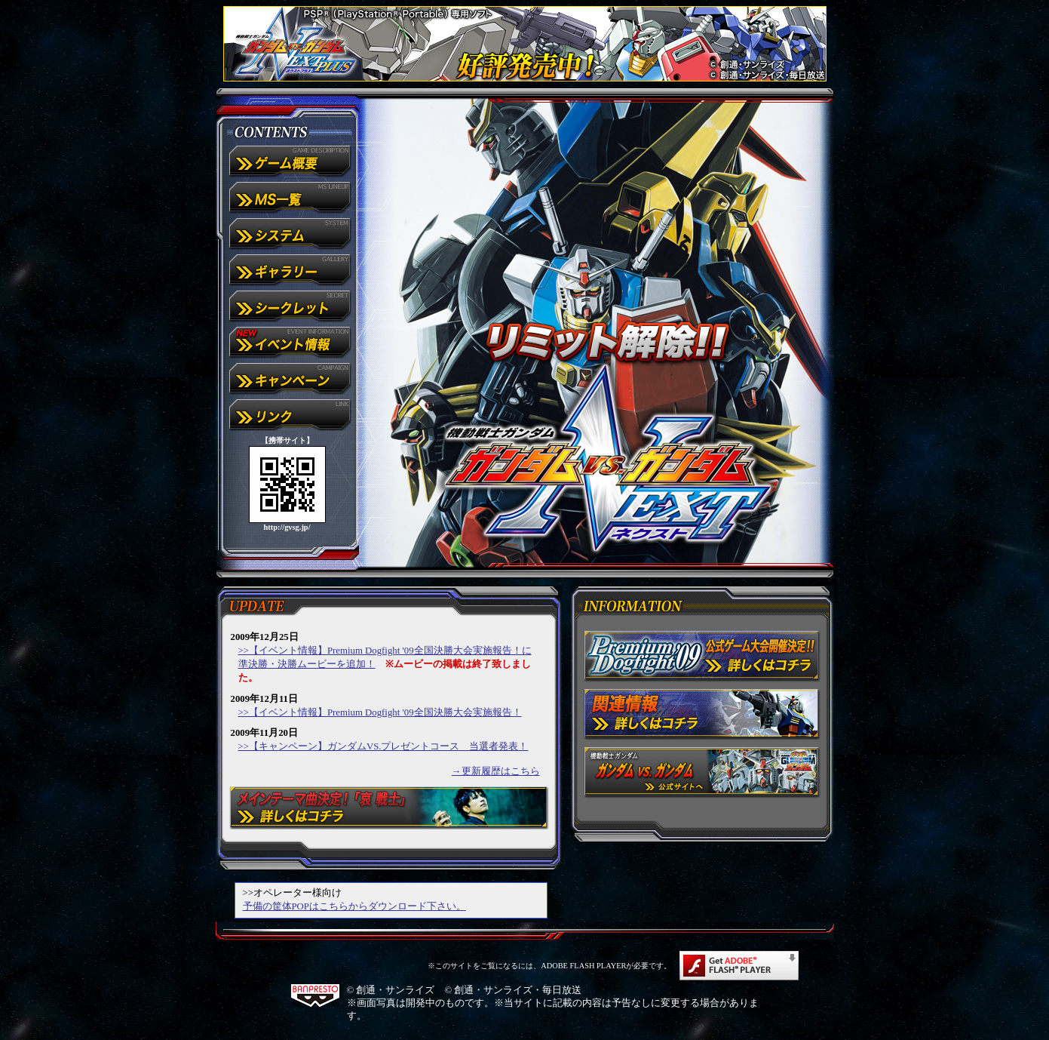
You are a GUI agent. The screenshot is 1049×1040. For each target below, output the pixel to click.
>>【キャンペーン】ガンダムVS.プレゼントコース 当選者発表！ (383, 746)
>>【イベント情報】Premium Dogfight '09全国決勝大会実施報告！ (380, 712)
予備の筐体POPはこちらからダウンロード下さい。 (354, 906)
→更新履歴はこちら (496, 771)
